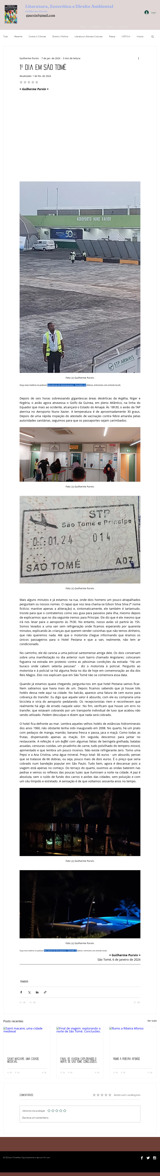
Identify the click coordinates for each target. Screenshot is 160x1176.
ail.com (49, 15)
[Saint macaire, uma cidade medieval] (27, 1040)
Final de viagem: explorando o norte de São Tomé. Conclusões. (78, 1060)
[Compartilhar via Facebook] (21, 992)
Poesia (112, 36)
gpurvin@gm (35, 15)
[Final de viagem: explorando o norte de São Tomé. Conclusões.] (80, 1040)
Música (140, 36)
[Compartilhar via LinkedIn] (37, 992)
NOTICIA (126, 36)
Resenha (18, 36)
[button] (152, 36)
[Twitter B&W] (148, 1158)
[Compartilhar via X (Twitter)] (29, 992)
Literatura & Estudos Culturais (89, 36)
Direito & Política (60, 36)
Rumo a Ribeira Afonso (126, 1059)
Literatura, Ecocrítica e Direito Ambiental (69, 6)
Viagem (24, 981)
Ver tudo (152, 1020)
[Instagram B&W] (155, 1158)
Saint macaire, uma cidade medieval (23, 1060)
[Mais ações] (138, 58)
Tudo (5, 36)
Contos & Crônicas (37, 36)
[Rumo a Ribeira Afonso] (133, 1040)
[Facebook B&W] (142, 1158)
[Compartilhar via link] (45, 992)
